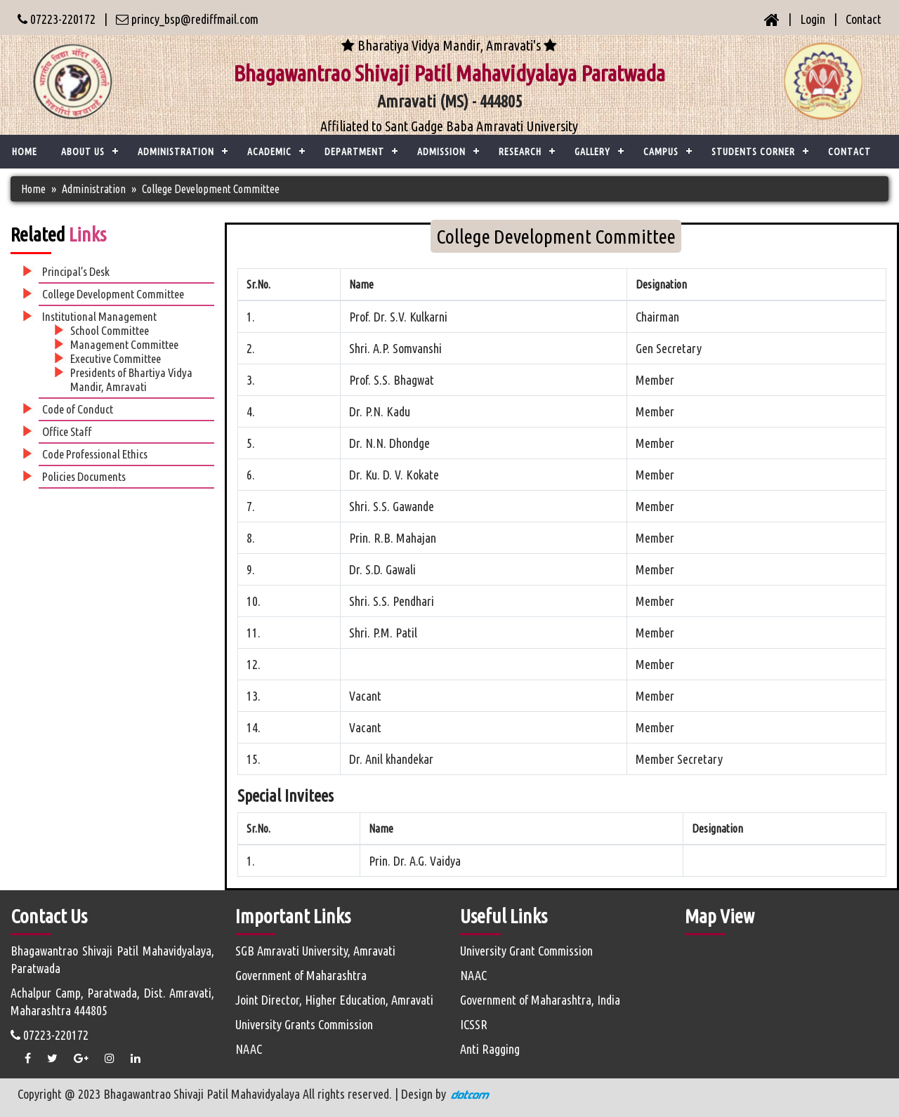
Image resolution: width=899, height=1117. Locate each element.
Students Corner (753, 151)
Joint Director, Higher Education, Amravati (334, 1000)
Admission (441, 151)
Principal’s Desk (76, 271)
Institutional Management (99, 316)
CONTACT (849, 151)
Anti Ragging (490, 1049)
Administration (94, 189)
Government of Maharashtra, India (540, 1000)
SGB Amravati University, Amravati (315, 951)
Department (354, 151)
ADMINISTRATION (176, 151)
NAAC (248, 1049)
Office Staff (66, 431)
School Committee (109, 330)
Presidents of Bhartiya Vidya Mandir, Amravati (131, 379)
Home (24, 151)
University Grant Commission (526, 951)
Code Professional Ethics (94, 454)
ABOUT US (83, 151)
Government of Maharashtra (301, 975)
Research (520, 151)
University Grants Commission (304, 1024)
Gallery (592, 151)
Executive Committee (115, 358)
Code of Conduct (77, 409)
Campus (660, 151)
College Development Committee (113, 293)
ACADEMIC (269, 151)
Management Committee (124, 344)
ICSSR (473, 1024)
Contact (863, 19)
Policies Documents (84, 476)
